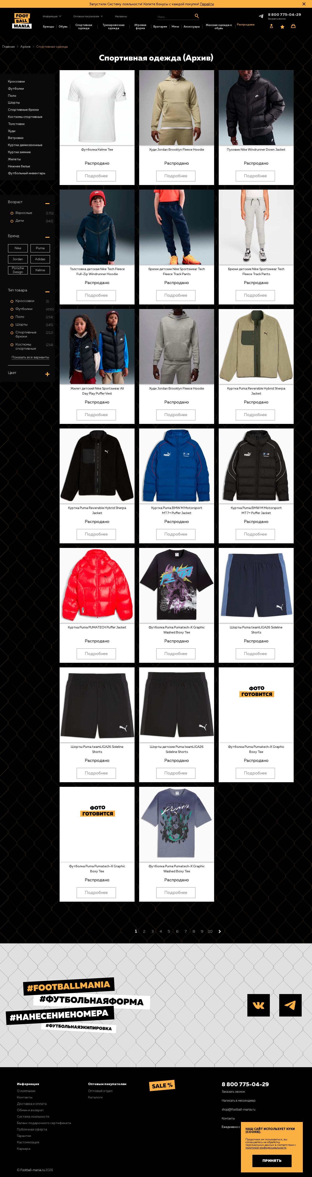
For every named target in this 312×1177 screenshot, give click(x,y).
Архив (25, 46)
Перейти (207, 4)
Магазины (121, 16)
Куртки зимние (19, 152)
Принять (272, 1161)
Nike (18, 248)
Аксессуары (192, 26)
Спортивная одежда (83, 27)
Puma (40, 248)
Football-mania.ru (32, 1170)
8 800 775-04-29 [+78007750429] (284, 15)
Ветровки (15, 138)
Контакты (24, 1097)
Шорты (14, 102)
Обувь (63, 26)
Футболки (16, 88)
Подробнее (96, 176)
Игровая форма (140, 27)
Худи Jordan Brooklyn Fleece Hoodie (176, 149)
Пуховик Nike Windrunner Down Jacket (256, 149)
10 (210, 932)
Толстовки (16, 124)
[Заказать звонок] (277, 18)
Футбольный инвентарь (26, 173)
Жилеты (14, 159)
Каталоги (95, 1097)
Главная (8, 46)
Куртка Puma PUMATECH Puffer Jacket (97, 627)
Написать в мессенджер (238, 1100)
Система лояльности (33, 1116)
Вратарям (160, 26)
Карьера (23, 1148)
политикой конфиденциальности (266, 1148)
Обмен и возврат (30, 1110)
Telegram (257, 16)
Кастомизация (28, 1142)
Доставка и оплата (32, 1103)
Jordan (18, 259)
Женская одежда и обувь (219, 27)
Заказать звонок (233, 1091)
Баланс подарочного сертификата (44, 1123)
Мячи (175, 26)
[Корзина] (293, 25)
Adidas (40, 259)
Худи (11, 131)
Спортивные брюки (23, 109)
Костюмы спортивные (25, 117)
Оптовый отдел (100, 1091)
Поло (12, 95)
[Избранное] (282, 26)
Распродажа (245, 24)
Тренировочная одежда (113, 27)
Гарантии (24, 1136)
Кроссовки (16, 81)
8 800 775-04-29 (245, 1084)
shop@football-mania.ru (238, 1109)
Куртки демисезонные (25, 145)
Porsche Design (18, 270)
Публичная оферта (32, 1129)
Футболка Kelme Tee (97, 149)
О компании (26, 1091)
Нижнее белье (19, 166)
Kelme (40, 270)
